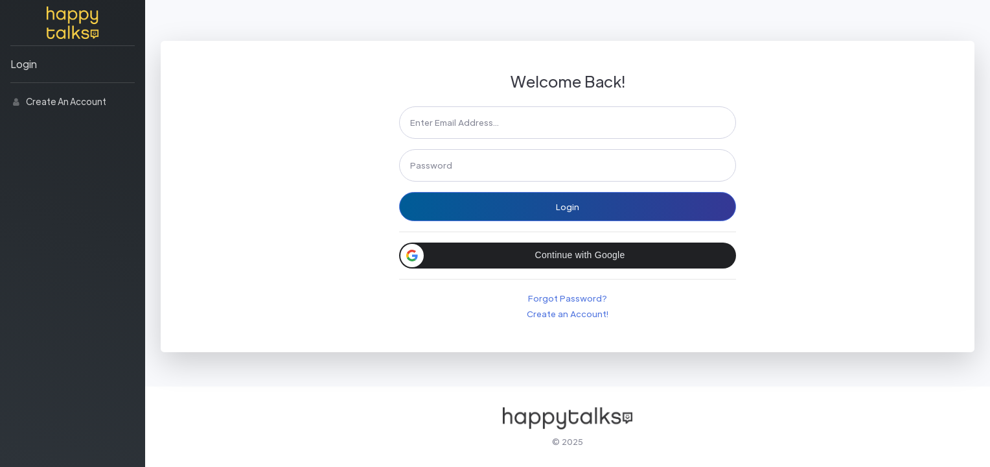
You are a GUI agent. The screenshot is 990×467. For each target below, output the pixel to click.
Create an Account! (567, 313)
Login (23, 64)
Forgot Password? (567, 298)
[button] (567, 256)
